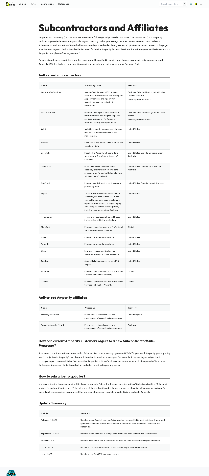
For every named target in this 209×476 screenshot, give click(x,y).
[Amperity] (196, 4)
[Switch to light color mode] (201, 4)
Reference (63, 4)
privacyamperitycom (51, 361)
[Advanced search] (191, 4)
